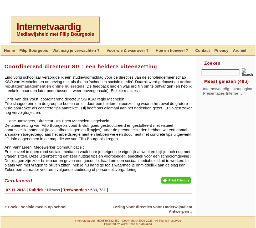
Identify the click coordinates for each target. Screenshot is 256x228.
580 (93, 190)
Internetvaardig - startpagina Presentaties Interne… (227, 91)
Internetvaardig (49, 26)
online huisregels (68, 86)
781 (102, 190)
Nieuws (53, 190)
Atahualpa (145, 223)
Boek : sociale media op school (37, 207)
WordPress (128, 223)
